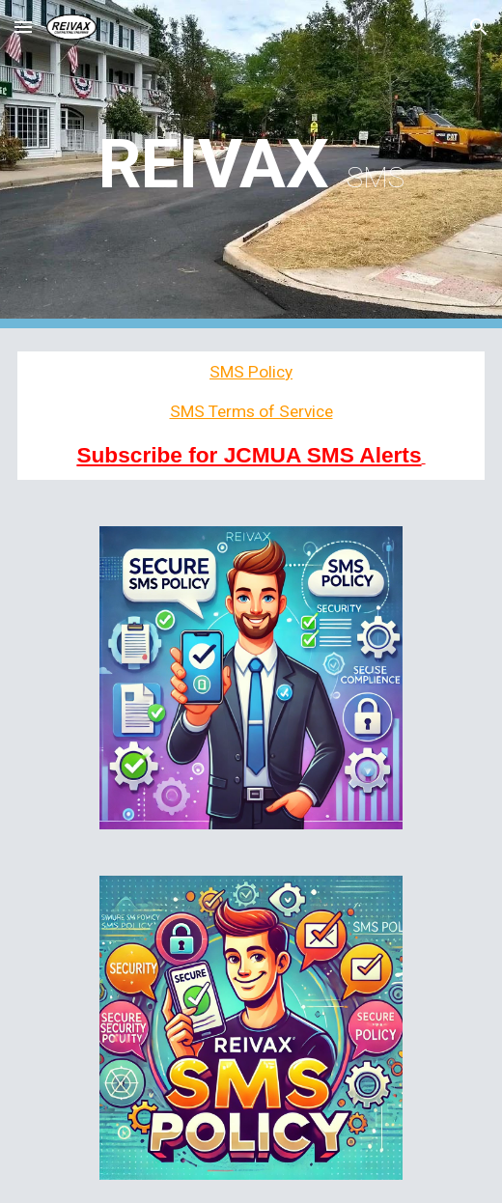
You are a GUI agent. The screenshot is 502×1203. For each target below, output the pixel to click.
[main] (251, 164)
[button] (23, 26)
